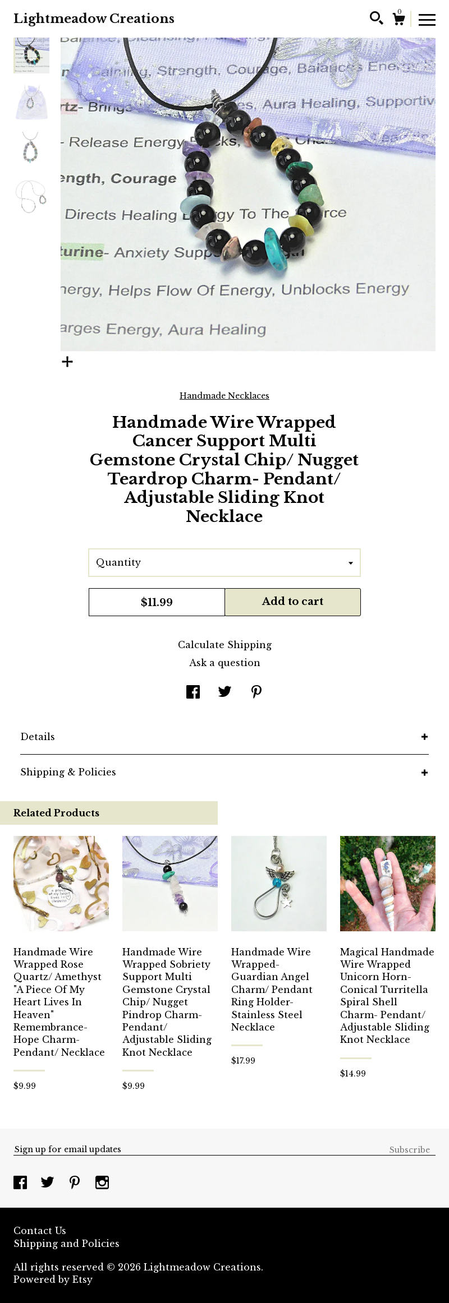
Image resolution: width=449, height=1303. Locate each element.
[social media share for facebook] (193, 693)
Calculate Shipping (225, 644)
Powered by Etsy (53, 1279)
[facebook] (21, 1183)
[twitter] (49, 1183)
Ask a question (224, 662)
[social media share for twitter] (224, 693)
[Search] (376, 20)
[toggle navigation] (427, 19)
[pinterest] (76, 1183)
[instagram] (102, 1183)
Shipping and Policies (66, 1243)
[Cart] (398, 20)
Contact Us (39, 1230)
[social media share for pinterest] (256, 693)
